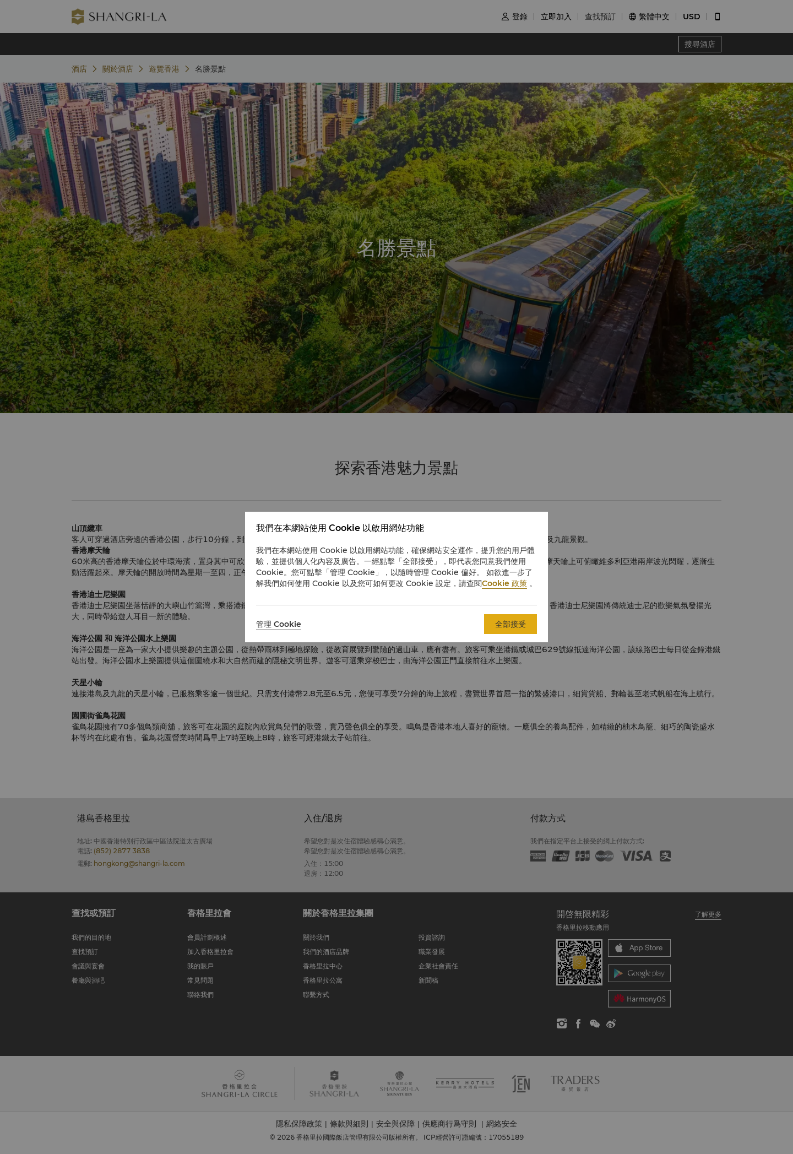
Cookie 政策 (504, 583)
